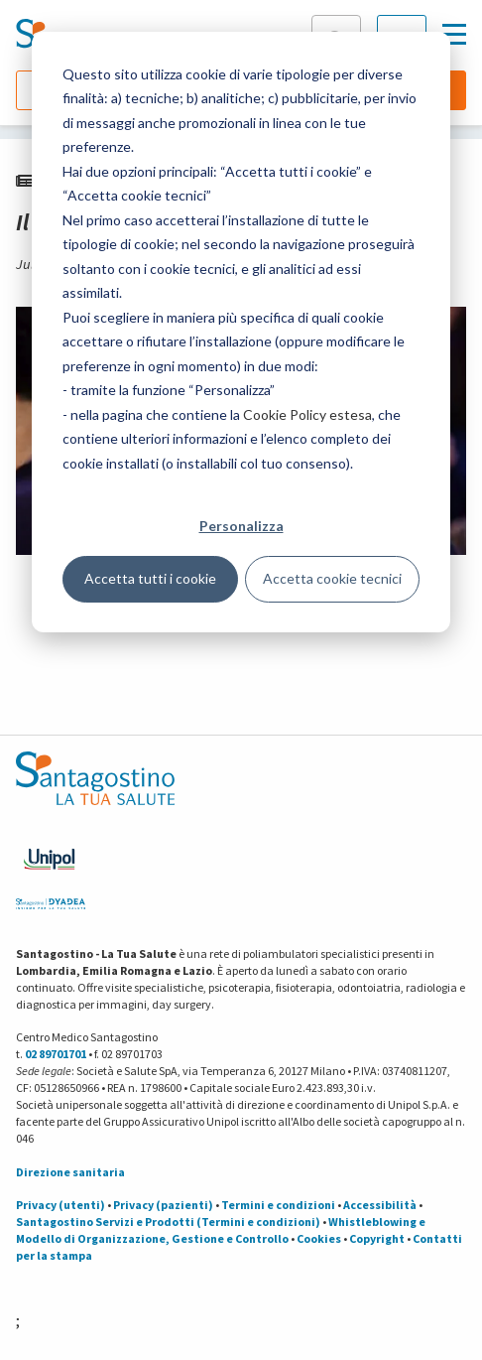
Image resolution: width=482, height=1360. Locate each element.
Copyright (377, 1238)
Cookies (319, 1238)
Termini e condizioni (278, 1204)
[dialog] (241, 332)
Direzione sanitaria (70, 1171)
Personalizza (241, 525)
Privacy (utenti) (60, 1204)
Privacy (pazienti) (163, 1204)
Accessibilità (380, 1204)
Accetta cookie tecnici (332, 578)
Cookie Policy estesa (307, 414)
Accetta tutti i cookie (150, 578)
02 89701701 (55, 1053)
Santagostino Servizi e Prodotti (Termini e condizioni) (168, 1221)
